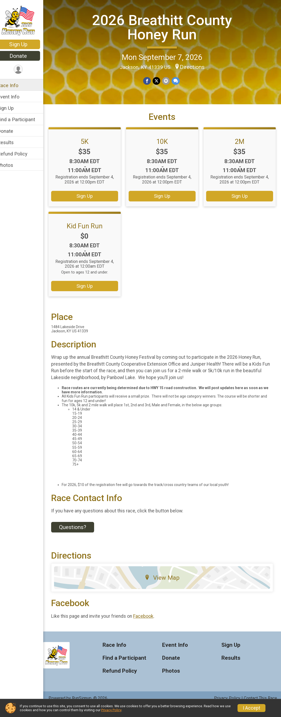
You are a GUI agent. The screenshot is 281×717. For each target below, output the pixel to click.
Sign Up (25, 44)
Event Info (15, 97)
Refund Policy (19, 154)
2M (240, 151)
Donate (25, 56)
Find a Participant (23, 119)
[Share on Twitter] (160, 80)
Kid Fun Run (90, 235)
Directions (195, 67)
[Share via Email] (169, 80)
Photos (12, 165)
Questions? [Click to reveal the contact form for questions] (79, 536)
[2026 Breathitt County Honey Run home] (25, 20)
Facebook (150, 625)
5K (90, 151)
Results (12, 142)
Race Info (14, 85)
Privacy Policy (111, 710)
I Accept (251, 708)
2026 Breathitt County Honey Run (165, 26)
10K (165, 151)
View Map (165, 586)
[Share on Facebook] (150, 80)
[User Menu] (25, 69)
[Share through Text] (179, 80)
